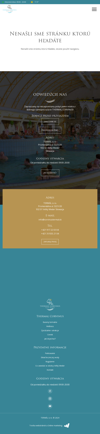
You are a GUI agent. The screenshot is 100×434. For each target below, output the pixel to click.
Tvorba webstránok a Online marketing (50, 425)
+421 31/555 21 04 (50, 233)
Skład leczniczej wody (50, 357)
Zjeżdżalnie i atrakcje (50, 330)
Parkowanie (50, 353)
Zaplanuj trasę (50, 241)
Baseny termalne (50, 322)
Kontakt (50, 370)
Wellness (50, 326)
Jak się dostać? (50, 173)
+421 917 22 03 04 (50, 229)
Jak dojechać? (50, 338)
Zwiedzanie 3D (50, 121)
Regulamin (50, 361)
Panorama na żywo (50, 130)
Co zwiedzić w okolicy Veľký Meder (50, 365)
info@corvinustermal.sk (50, 219)
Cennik (50, 334)
